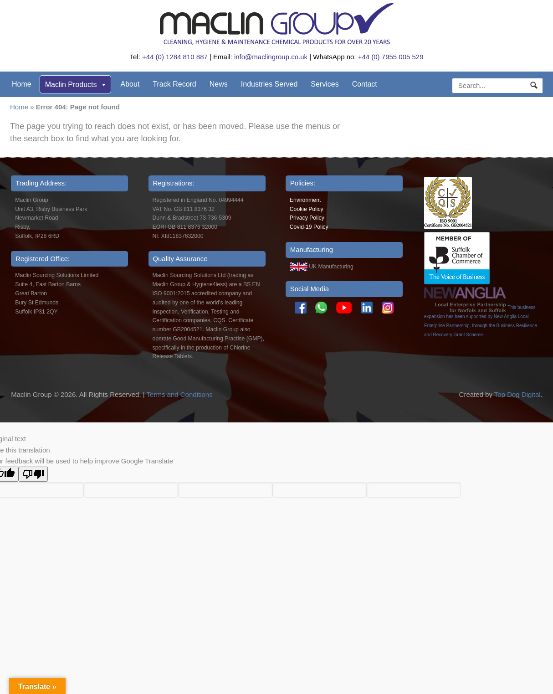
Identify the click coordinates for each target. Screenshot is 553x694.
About (130, 84)
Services (324, 84)
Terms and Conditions (180, 394)
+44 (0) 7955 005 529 (391, 57)
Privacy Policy (307, 218)
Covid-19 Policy (309, 227)
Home (21, 84)
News (219, 84)
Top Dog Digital (517, 394)
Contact (364, 84)
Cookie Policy (306, 209)
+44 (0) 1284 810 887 (175, 57)
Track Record (174, 84)
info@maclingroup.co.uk (270, 57)
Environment (305, 200)
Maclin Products (76, 84)
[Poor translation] (33, 474)
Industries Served (269, 84)
